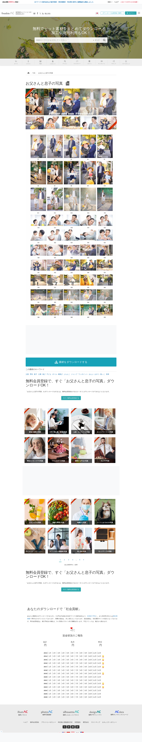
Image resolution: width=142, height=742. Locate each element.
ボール (54, 374)
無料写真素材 (46, 715)
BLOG (47, 14)
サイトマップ (95, 722)
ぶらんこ (67, 374)
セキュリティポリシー (109, 722)
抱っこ (102, 374)
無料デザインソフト (95, 715)
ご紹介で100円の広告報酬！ (129, 2)
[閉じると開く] (1, 732)
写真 (33, 73)
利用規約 (78, 722)
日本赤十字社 (91, 616)
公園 (39, 374)
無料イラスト (22, 715)
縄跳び (60, 374)
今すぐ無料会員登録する (71, 398)
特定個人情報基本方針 (65, 722)
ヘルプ (25, 722)
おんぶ (91, 374)
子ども (49, 374)
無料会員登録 (34, 722)
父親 (27, 374)
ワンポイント (83, 374)
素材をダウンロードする (71, 362)
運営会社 (86, 722)
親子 (35, 374)
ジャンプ (74, 374)
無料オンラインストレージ (119, 714)
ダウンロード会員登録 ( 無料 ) (112, 13)
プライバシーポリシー (48, 722)
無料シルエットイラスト (71, 715)
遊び (43, 374)
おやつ (97, 374)
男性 (31, 374)
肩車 (107, 374)
